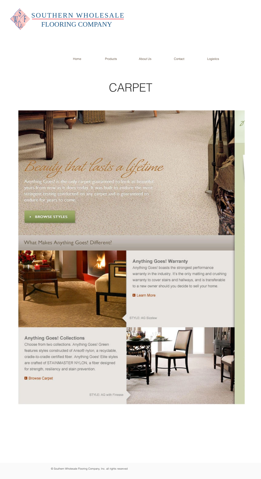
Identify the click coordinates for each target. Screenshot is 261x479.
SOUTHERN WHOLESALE (78, 15)
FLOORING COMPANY (76, 24)
